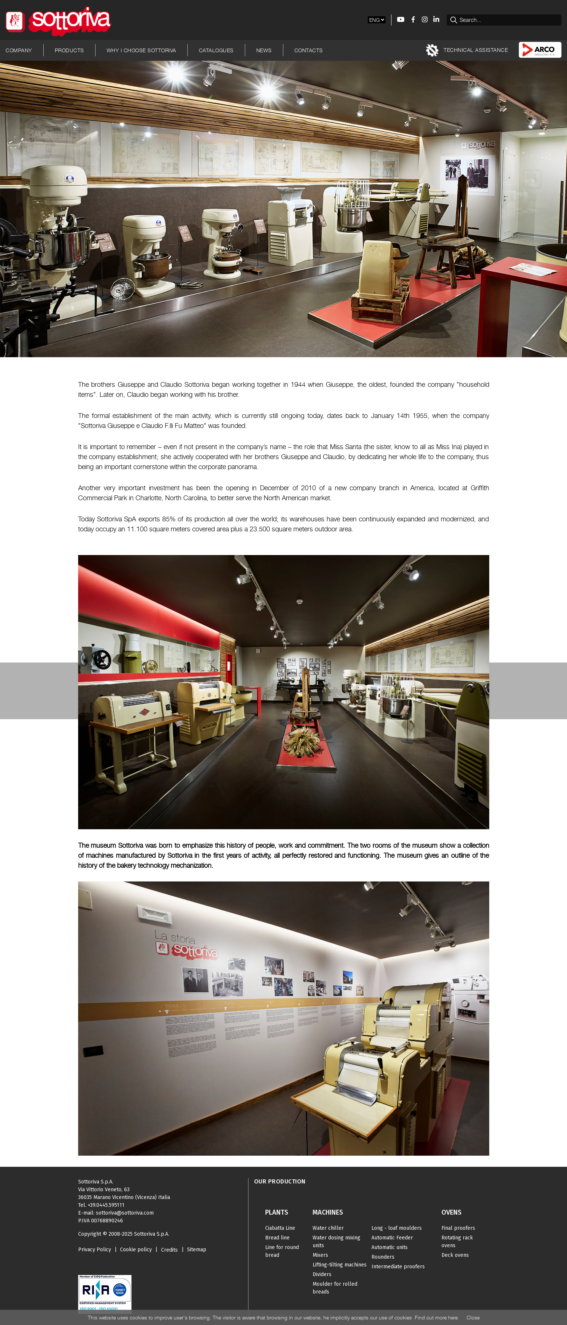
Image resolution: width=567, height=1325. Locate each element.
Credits (169, 1250)
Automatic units (389, 1247)
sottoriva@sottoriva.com (125, 1213)
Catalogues (216, 50)
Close (473, 1317)
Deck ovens (455, 1255)
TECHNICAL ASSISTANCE (467, 50)
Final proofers (458, 1228)
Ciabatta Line (280, 1228)
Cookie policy (136, 1249)
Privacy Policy (94, 1249)
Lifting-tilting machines (340, 1265)
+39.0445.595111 (106, 1205)
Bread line (277, 1238)
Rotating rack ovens (457, 1242)
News (264, 50)
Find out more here (436, 1317)
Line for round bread (282, 1251)
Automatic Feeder (392, 1238)
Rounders (382, 1257)
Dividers (322, 1274)
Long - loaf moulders (396, 1228)
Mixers (320, 1255)
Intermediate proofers (398, 1266)
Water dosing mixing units (336, 1242)
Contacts (308, 50)
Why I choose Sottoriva (141, 50)
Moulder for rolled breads (335, 1288)
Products (69, 50)
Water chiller (328, 1228)
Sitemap (196, 1249)
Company (19, 50)
